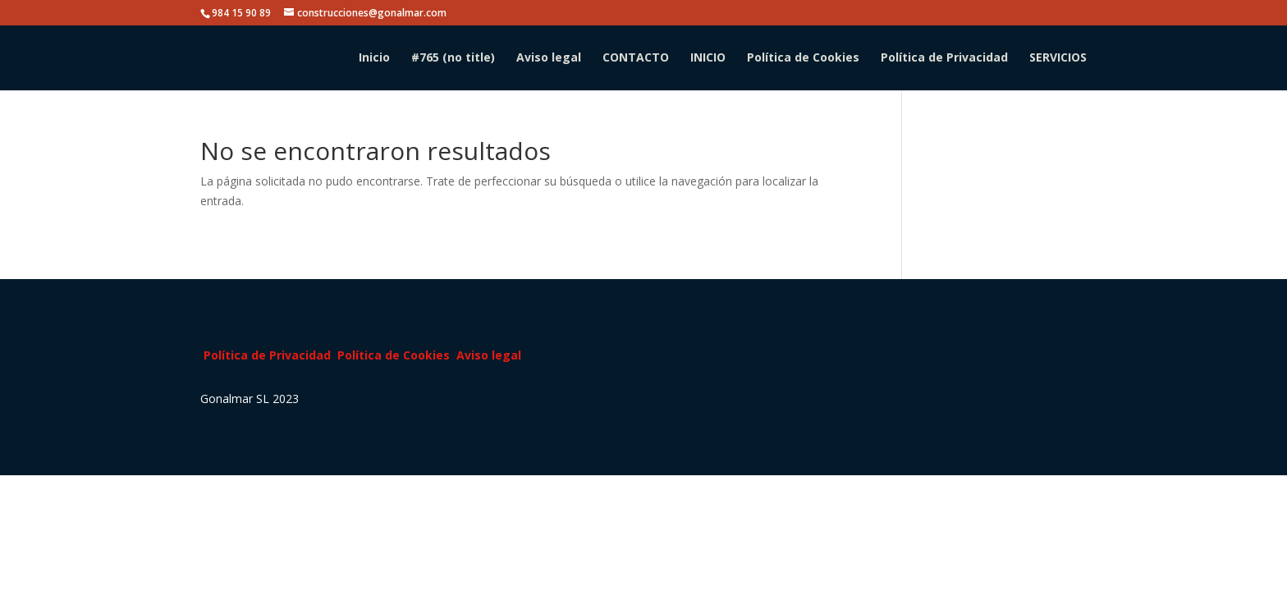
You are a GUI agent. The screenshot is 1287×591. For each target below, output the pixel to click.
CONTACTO (635, 58)
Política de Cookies (803, 58)
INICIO (708, 58)
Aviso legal (548, 58)
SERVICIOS (1058, 58)
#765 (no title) (453, 58)
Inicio (374, 58)
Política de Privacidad (944, 58)
